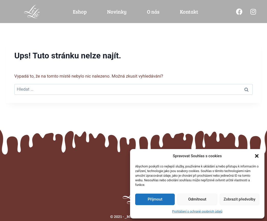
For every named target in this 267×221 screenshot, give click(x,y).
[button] (256, 156)
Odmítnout (197, 199)
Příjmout (155, 199)
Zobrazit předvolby (240, 199)
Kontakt (189, 11)
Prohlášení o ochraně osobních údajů (197, 211)
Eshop (80, 11)
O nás (153, 11)
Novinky (116, 11)
